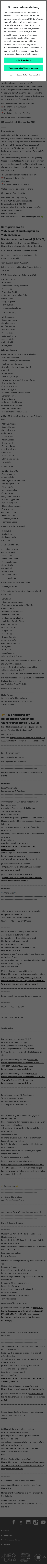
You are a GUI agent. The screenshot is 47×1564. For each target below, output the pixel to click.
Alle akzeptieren (23, 60)
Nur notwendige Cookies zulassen (23, 68)
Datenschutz (22, 75)
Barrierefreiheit (34, 75)
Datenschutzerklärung (27, 41)
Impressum (11, 75)
